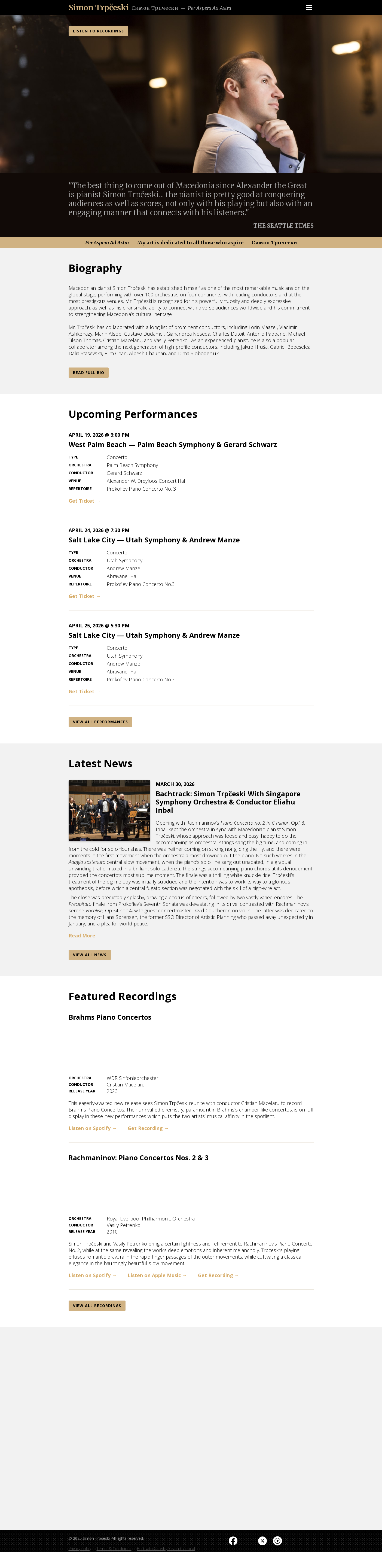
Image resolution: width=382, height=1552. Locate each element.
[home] (99, 8)
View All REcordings (97, 1305)
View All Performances (100, 721)
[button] (309, 8)
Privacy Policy (80, 1548)
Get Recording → (148, 1128)
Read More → (85, 935)
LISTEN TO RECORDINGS (98, 31)
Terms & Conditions (114, 1548)
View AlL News (89, 954)
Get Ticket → (85, 500)
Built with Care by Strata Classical (166, 1548)
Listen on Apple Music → (157, 1275)
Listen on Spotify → (93, 1128)
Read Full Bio (88, 372)
